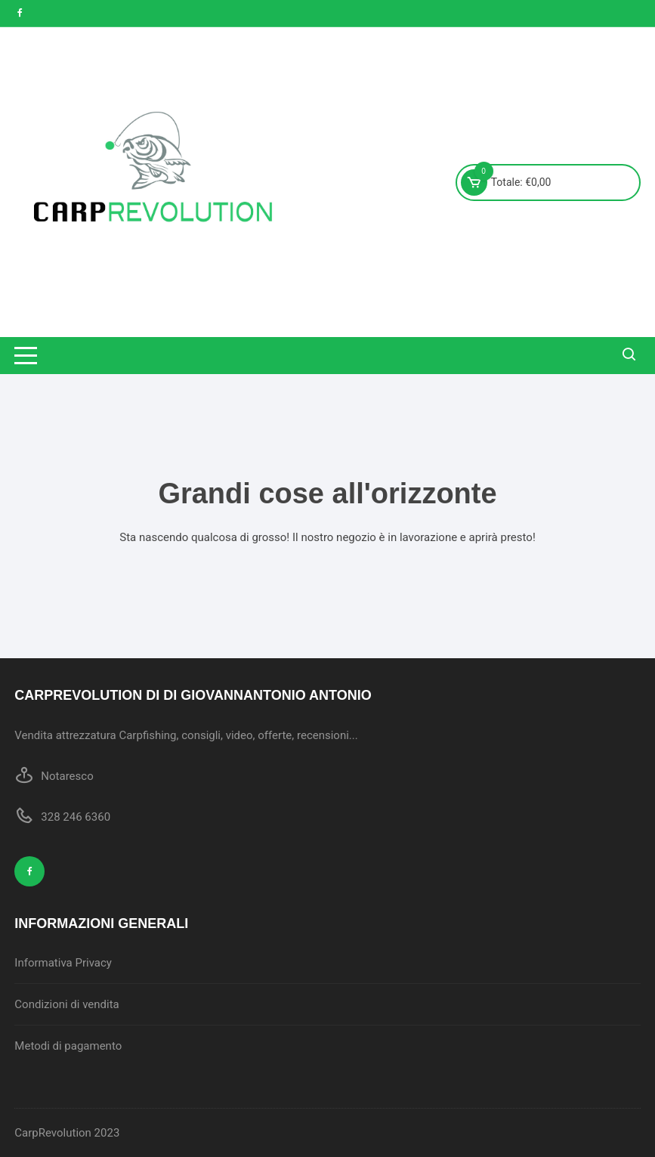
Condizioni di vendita (66, 1004)
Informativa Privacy (63, 963)
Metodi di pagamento (68, 1046)
